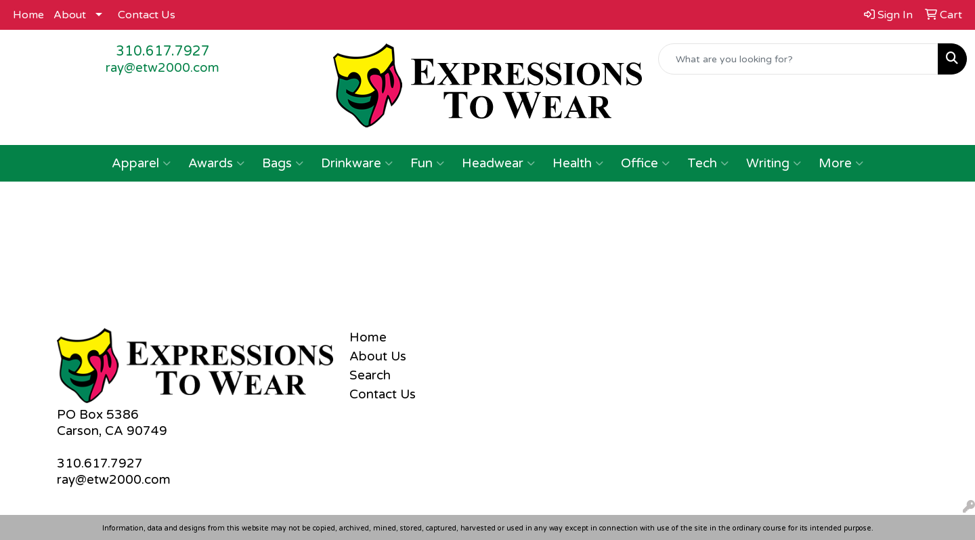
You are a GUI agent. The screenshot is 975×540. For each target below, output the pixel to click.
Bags (282, 163)
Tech (708, 163)
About (69, 15)
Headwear (498, 163)
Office (645, 163)
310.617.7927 (163, 51)
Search (370, 375)
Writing (773, 163)
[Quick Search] (798, 59)
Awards (216, 163)
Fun (427, 163)
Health (577, 163)
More (841, 163)
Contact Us (146, 15)
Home (28, 15)
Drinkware (357, 163)
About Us (377, 356)
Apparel (141, 163)
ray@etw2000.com (162, 67)
